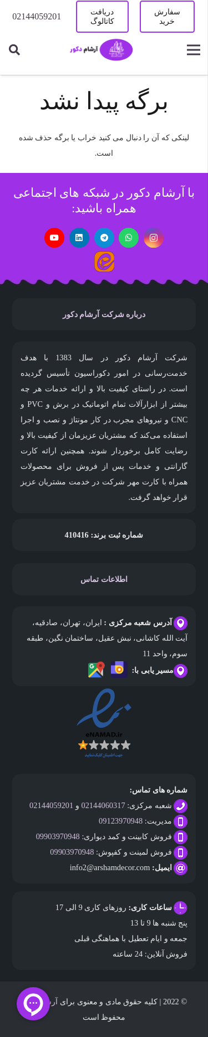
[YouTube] (54, 238)
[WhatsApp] (129, 238)
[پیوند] (101, 50)
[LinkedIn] (79, 238)
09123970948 (121, 820)
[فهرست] (193, 50)
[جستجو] (14, 50)
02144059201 (51, 805)
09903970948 (58, 836)
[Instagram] (154, 238)
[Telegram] (104, 238)
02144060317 (103, 805)
